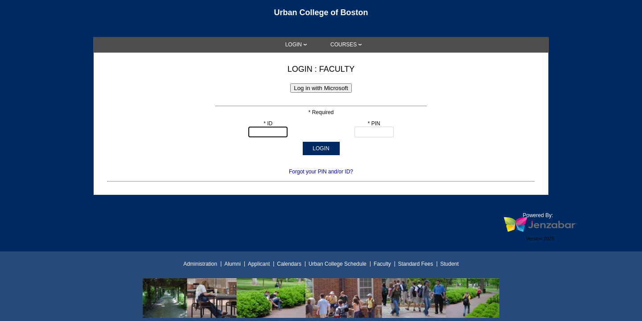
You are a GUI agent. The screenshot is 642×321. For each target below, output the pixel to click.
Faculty (382, 264)
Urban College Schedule (337, 264)
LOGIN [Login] (293, 44)
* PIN (374, 123)
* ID (267, 123)
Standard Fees (415, 264)
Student (449, 264)
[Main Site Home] (321, 15)
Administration (200, 264)
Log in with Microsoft (321, 88)
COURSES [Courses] (343, 44)
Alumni (232, 264)
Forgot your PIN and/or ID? (321, 172)
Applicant (259, 264)
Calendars (289, 264)
